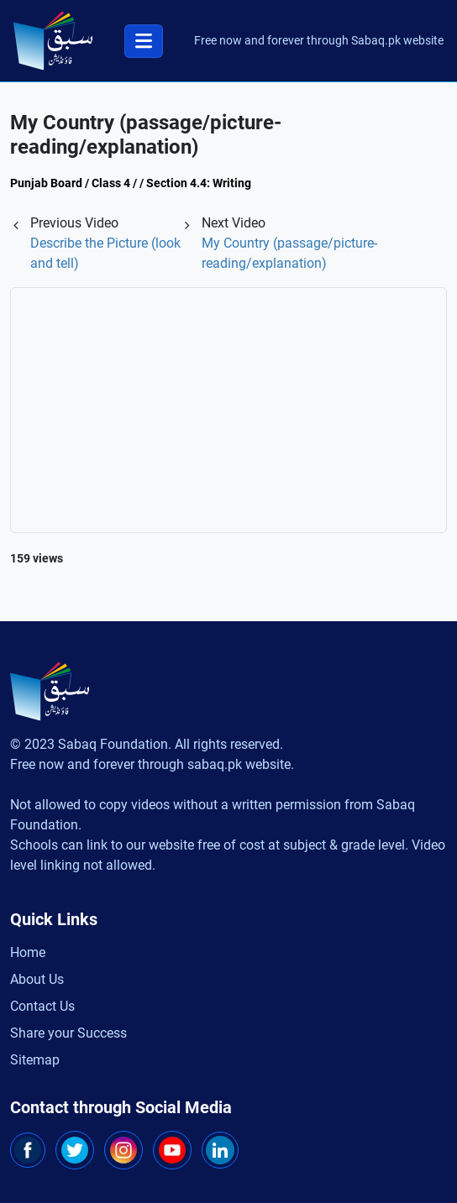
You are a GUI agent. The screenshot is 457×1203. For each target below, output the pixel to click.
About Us (37, 979)
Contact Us (42, 1006)
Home (27, 952)
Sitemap (35, 1060)
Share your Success (68, 1033)
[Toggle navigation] (143, 41)
